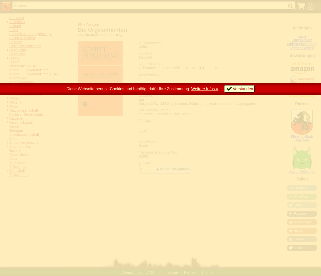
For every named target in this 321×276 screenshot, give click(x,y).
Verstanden (243, 89)
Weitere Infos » (204, 89)
